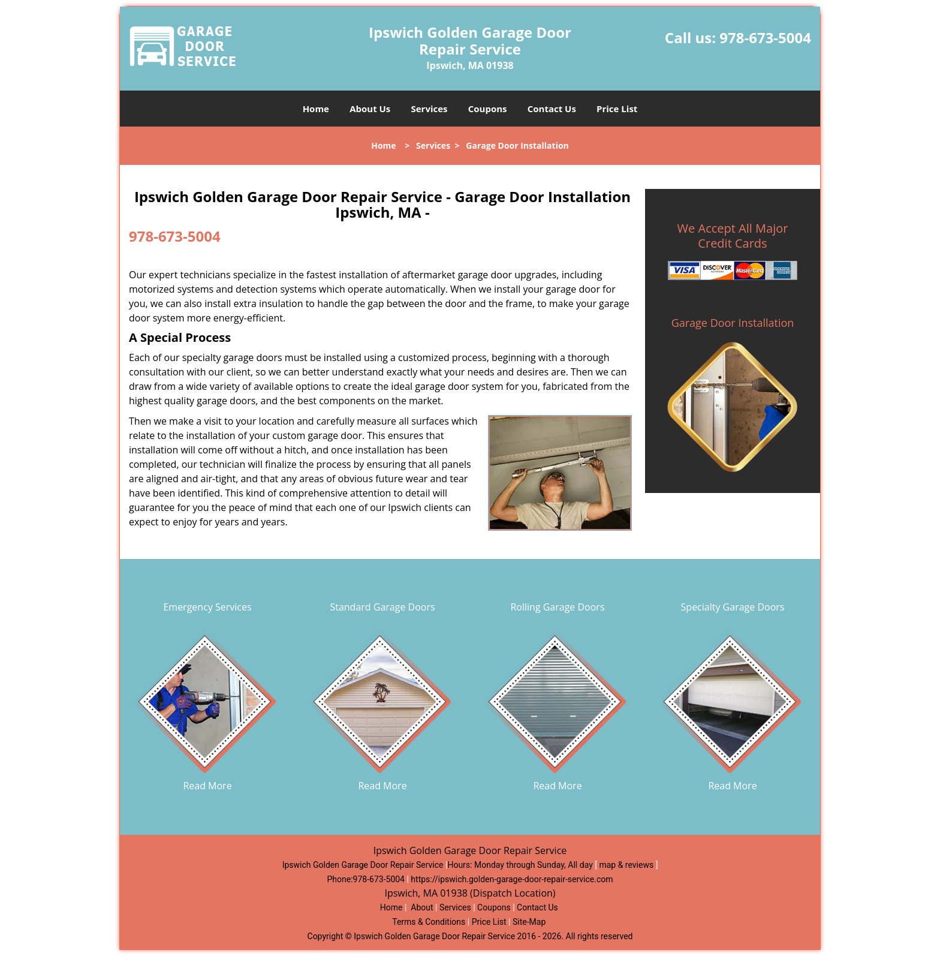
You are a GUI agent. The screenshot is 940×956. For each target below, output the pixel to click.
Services (429, 109)
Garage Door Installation (732, 322)
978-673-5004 (765, 37)
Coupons (487, 109)
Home (316, 109)
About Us (370, 109)
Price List (616, 109)
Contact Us (552, 109)
